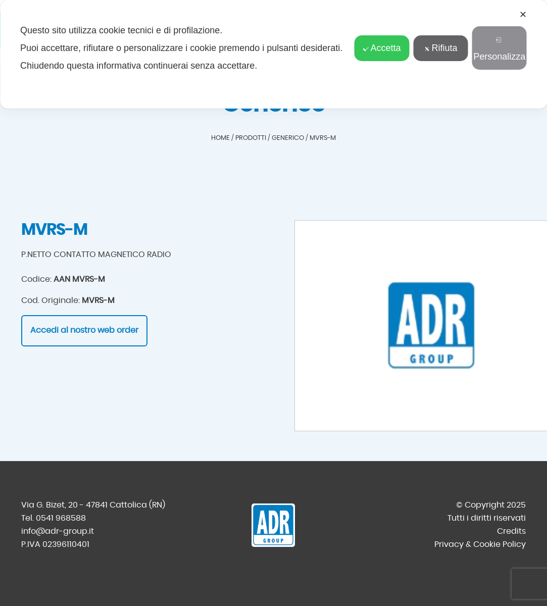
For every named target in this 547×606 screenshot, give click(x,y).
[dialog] (273, 54)
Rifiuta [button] (440, 48)
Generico (288, 138)
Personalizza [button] (499, 49)
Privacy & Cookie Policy (480, 544)
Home (220, 138)
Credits (511, 531)
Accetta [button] (382, 48)
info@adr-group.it (57, 531)
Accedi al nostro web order (84, 330)
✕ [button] (523, 15)
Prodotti (250, 138)
